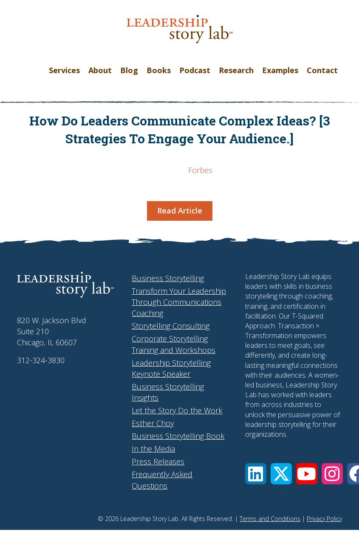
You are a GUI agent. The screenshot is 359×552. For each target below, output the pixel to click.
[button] (255, 473)
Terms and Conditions (270, 519)
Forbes (200, 170)
